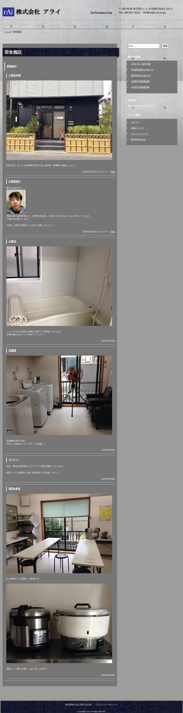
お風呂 (12, 241)
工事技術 (150, 24)
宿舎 (113, 172)
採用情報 (86, 24)
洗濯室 (12, 350)
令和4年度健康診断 (140, 87)
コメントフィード (139, 133)
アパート (14, 459)
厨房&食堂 (15, 488)
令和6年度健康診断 (140, 81)
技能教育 (54, 24)
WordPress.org (138, 139)
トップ (8, 24)
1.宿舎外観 (15, 75)
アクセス (101, 24)
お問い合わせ (119, 24)
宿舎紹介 (70, 24)
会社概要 (23, 24)
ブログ (136, 24)
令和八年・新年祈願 (141, 64)
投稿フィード (137, 128)
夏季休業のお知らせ (141, 75)
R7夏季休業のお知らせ (142, 69)
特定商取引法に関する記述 (78, 704)
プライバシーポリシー (107, 704)
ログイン (135, 122)
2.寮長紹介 (15, 181)
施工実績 (39, 24)
